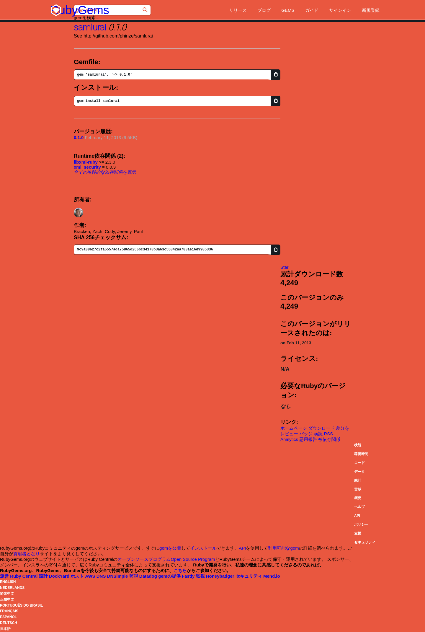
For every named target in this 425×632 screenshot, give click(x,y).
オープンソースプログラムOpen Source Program (166, 559)
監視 (143, 576)
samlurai (90, 27)
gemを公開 (170, 547)
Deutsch (8, 623)
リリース (238, 10)
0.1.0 (79, 137)
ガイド (311, 10)
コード (359, 463)
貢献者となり (26, 553)
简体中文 (7, 594)
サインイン (340, 10)
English (8, 582)
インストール (203, 547)
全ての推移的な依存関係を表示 (105, 172)
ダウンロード (321, 428)
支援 (357, 533)
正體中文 (7, 599)
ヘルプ (359, 507)
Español (8, 617)
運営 (19, 576)
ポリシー (361, 524)
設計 (55, 576)
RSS (328, 433)
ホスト (84, 576)
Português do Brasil (21, 605)
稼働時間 (361, 454)
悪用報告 (308, 439)
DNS (113, 576)
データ (359, 472)
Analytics (289, 439)
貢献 (357, 489)
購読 (318, 433)
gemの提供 (177, 576)
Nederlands (12, 588)
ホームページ (293, 428)
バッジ (306, 433)
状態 (357, 445)
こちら (180, 570)
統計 (357, 480)
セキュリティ (364, 542)
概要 (357, 498)
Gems (287, 10)
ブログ (264, 10)
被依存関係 (329, 439)
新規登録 (371, 10)
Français (9, 611)
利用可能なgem (283, 547)
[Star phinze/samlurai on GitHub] (284, 267)
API (357, 516)
